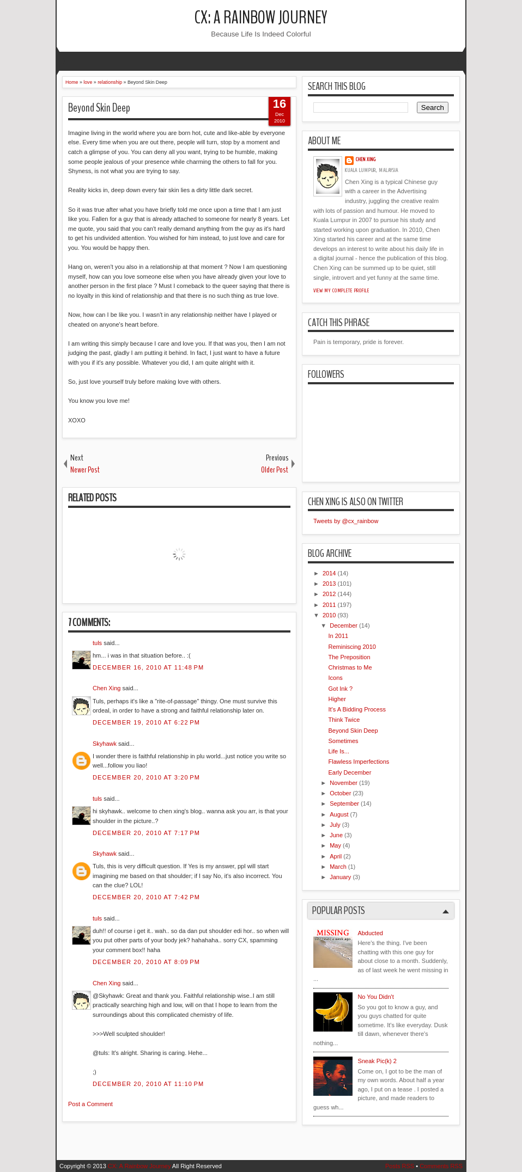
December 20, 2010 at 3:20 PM (146, 777)
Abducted (370, 933)
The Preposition (349, 657)
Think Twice (344, 719)
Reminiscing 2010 (351, 646)
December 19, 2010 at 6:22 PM (146, 722)
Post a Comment (90, 1104)
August (339, 814)
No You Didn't (375, 996)
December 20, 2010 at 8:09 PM (146, 962)
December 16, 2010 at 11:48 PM (148, 667)
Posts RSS (399, 1166)
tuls (97, 643)
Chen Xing (106, 688)
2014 (329, 573)
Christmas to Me (350, 667)
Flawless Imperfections (358, 761)
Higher (336, 699)
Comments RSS (441, 1166)
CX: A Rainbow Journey (261, 17)
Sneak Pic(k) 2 (377, 1061)
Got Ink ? (340, 688)
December (343, 625)
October (340, 793)
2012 (329, 594)
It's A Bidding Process (356, 709)
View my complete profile (341, 290)
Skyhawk (105, 743)
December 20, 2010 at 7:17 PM (146, 833)
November (343, 783)
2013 (329, 583)
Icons (335, 677)
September (344, 803)
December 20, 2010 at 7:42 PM (146, 897)
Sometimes (343, 741)
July (335, 824)
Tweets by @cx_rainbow (345, 521)
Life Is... (338, 751)
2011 (329, 605)
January (340, 877)
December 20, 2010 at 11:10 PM (148, 1084)
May (335, 845)
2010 (329, 615)
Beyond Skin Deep (99, 108)
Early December (349, 772)
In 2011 (338, 636)
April (336, 856)
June (336, 835)
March (338, 866)
